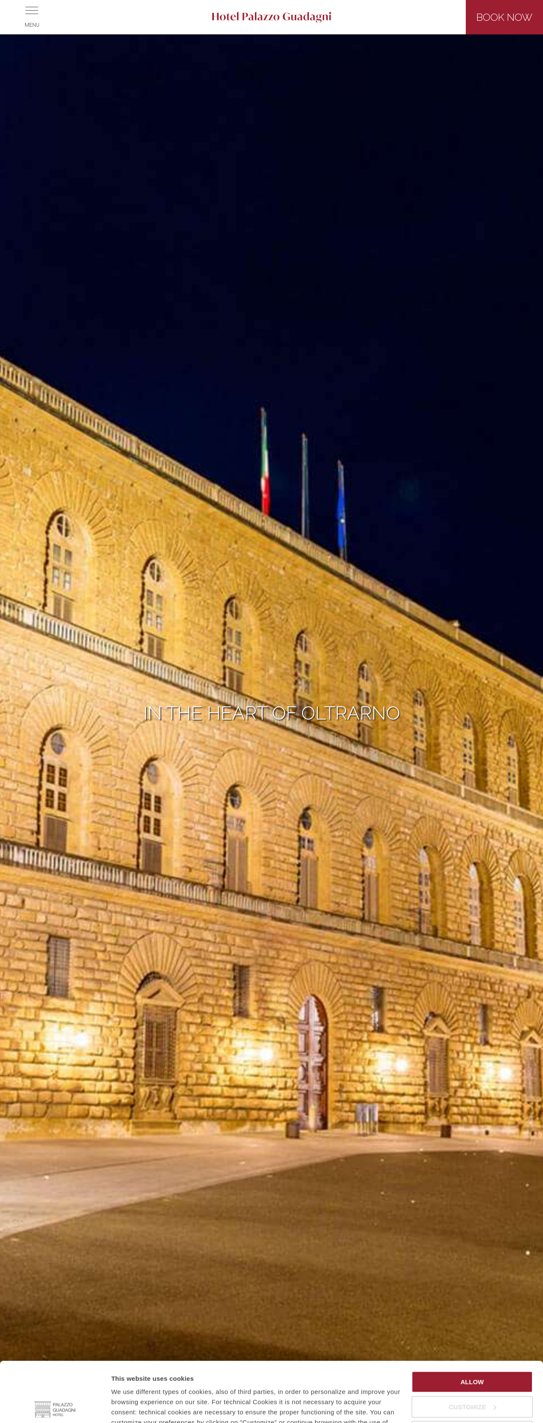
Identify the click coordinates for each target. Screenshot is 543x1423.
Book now (504, 17)
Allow (472, 1322)
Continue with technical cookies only (472, 1375)
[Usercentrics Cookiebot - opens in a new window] (55, 1406)
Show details (131, 1406)
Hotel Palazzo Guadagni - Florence (271, 17)
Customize (472, 1346)
